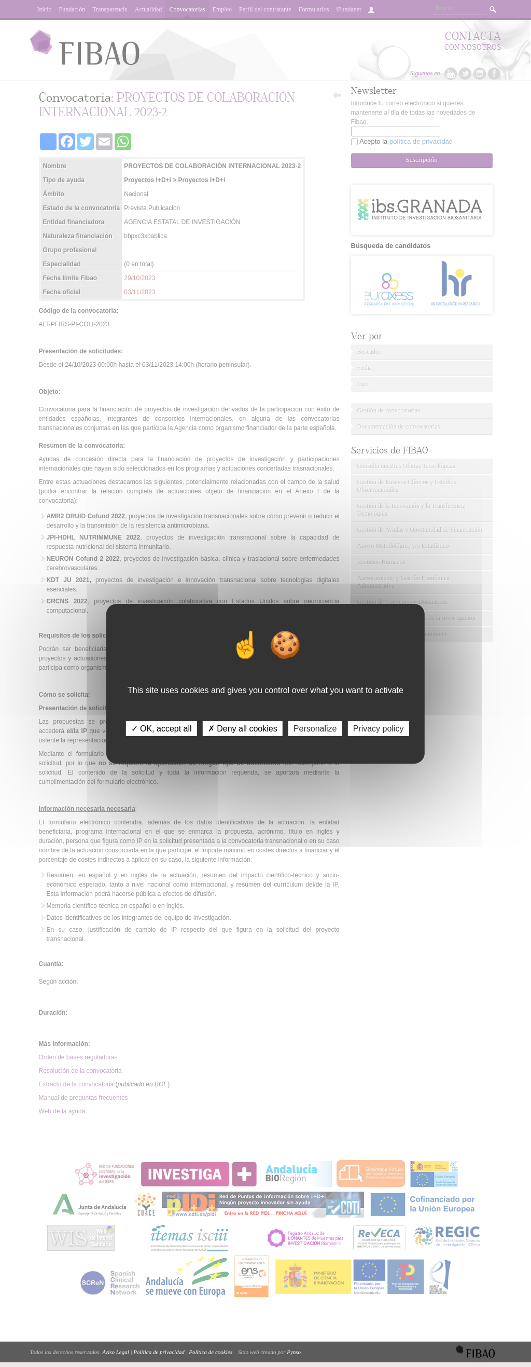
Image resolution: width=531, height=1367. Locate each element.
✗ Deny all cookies (242, 728)
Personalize (315, 728)
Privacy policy (378, 728)
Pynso (294, 1352)
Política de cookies (210, 1352)
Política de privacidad (158, 1352)
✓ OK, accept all (161, 728)
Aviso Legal (115, 1352)
